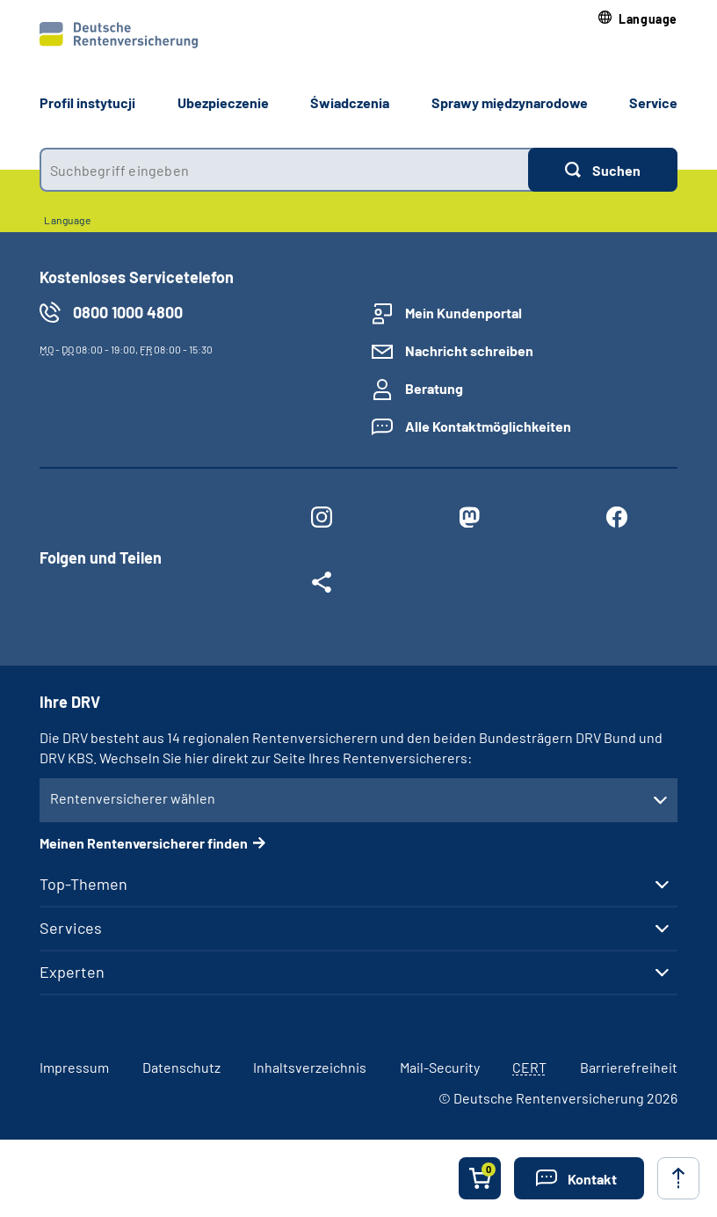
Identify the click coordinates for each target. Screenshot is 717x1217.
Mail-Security (440, 1067)
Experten (72, 972)
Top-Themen (83, 884)
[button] (637, 19)
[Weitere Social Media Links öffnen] (321, 585)
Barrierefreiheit (628, 1067)
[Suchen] (602, 170)
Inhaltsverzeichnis (309, 1067)
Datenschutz (181, 1067)
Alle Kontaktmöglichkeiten (488, 426)
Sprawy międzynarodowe (509, 102)
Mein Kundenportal (463, 312)
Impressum (74, 1067)
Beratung (434, 388)
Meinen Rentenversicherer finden (144, 842)
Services (71, 928)
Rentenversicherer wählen (132, 798)
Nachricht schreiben (469, 350)
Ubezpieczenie (223, 102)
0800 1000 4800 (128, 312)
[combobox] (284, 170)
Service (653, 102)
